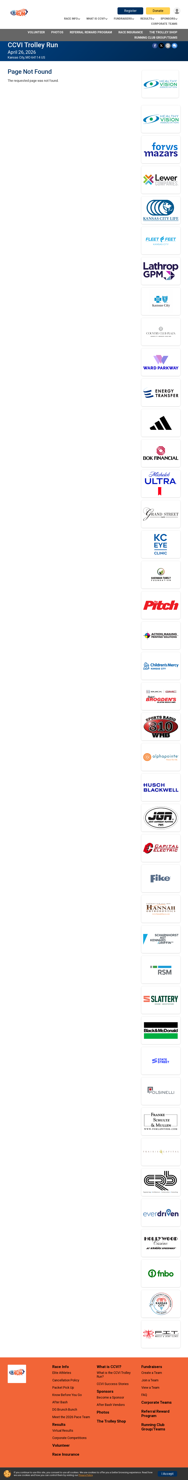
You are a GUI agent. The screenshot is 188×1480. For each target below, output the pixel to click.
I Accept (167, 1474)
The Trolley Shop (163, 32)
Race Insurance (130, 32)
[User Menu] (176, 11)
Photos (57, 32)
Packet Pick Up (63, 1387)
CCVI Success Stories (113, 1384)
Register (130, 11)
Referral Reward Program (91, 32)
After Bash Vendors (111, 1405)
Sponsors (168, 18)
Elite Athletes (61, 1373)
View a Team (150, 1387)
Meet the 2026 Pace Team (71, 1417)
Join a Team (149, 1380)
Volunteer (36, 32)
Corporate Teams (164, 23)
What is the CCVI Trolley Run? (114, 1374)
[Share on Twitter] (161, 45)
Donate (158, 11)
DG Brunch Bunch (64, 1409)
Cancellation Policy (65, 1380)
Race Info (71, 18)
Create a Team (151, 1373)
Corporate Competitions (69, 1438)
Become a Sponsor (110, 1397)
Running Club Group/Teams (155, 37)
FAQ (144, 1395)
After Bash (60, 1402)
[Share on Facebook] (155, 45)
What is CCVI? (95, 18)
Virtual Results (62, 1430)
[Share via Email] (168, 45)
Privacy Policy (86, 1475)
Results (146, 18)
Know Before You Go (67, 1395)
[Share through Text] (174, 45)
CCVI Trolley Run (33, 45)
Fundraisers (123, 18)
